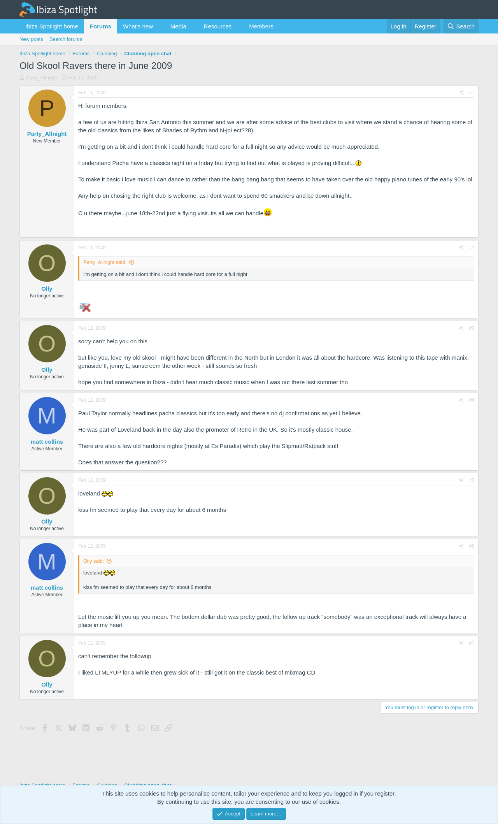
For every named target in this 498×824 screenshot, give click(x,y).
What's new (138, 26)
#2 (471, 247)
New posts (31, 39)
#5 (471, 480)
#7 (471, 643)
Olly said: (93, 561)
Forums (100, 26)
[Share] (461, 92)
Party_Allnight (41, 78)
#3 (471, 328)
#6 (471, 546)
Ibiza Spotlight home (51, 26)
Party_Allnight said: (104, 262)
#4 (471, 400)
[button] (159, 26)
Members (261, 26)
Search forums (65, 39)
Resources (218, 26)
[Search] (461, 26)
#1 (471, 92)
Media (178, 26)
